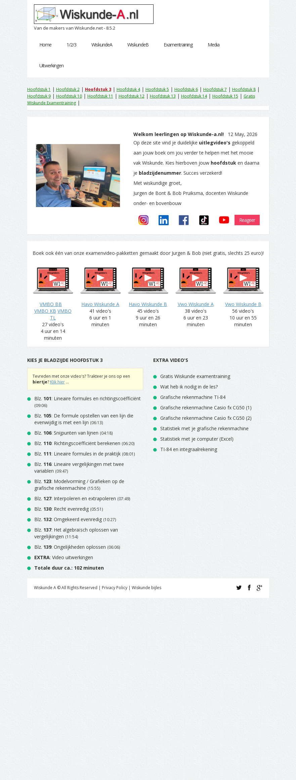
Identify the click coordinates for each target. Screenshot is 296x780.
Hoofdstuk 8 (244, 89)
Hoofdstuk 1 (39, 89)
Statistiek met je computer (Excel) (197, 439)
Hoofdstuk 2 (68, 89)
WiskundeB (138, 44)
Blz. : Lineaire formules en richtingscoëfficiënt (87, 398)
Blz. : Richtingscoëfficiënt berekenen (77, 443)
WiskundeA (101, 44)
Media (213, 44)
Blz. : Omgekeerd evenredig (68, 519)
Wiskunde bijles (146, 587)
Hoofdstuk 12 (131, 96)
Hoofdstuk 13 (163, 96)
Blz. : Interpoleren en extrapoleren (75, 498)
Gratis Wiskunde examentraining (195, 376)
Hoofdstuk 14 (194, 96)
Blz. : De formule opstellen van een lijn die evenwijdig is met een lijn (83, 419)
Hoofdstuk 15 (225, 96)
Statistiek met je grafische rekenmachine (204, 428)
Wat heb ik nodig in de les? (189, 386)
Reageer (247, 220)
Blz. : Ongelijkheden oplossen (70, 547)
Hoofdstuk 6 (186, 89)
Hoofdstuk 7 (215, 89)
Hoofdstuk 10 (69, 96)
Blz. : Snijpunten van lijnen (67, 433)
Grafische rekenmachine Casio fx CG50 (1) (206, 407)
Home (45, 44)
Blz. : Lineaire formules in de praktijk (77, 453)
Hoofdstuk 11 (100, 96)
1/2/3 (71, 44)
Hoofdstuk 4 (128, 89)
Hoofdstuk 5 (157, 89)
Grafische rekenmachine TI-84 (192, 397)
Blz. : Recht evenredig (61, 509)
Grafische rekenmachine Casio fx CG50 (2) (206, 418)
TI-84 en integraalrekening (188, 449)
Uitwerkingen (51, 65)
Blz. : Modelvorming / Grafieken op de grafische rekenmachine (79, 484)
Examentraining (178, 44)
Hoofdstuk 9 (39, 96)
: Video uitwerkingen (63, 557)
